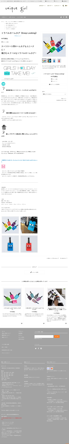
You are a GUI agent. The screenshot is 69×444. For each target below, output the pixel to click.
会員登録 (65, 1)
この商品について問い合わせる (52, 258)
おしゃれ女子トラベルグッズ (11, 27)
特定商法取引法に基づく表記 (7, 347)
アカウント (48, 1)
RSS (2, 345)
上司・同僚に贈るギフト (10, 25)
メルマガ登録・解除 (21, 17)
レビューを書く (34, 272)
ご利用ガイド (4, 17)
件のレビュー (18, 35)
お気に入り (54, 81)
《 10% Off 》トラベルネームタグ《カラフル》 (34, 308)
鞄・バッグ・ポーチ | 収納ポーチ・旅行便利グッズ (15, 21)
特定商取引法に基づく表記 (61, 99)
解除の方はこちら (38, 337)
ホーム (2, 21)
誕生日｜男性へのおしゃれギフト (12, 23)
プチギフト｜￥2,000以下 (10, 28)
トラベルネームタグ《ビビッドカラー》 (12, 308)
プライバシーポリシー (6, 349)
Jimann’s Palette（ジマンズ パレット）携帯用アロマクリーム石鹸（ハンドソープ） (56, 309)
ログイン (57, 1)
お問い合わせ (12, 17)
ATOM (5, 345)
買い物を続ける (64, 258)
